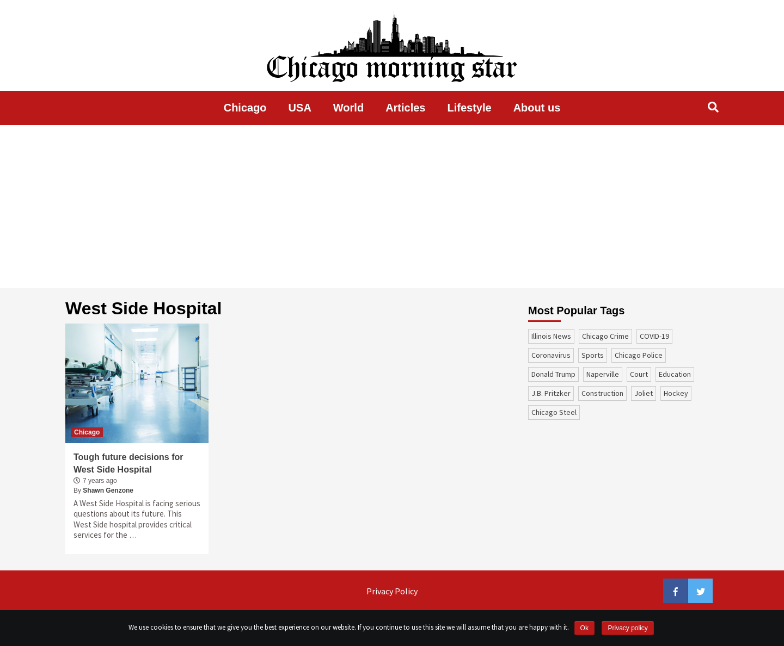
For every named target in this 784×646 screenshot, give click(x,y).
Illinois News (551, 336)
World (348, 108)
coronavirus (551, 355)
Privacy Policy (392, 591)
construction (602, 393)
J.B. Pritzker (551, 393)
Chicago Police (639, 355)
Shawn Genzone (108, 490)
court (639, 374)
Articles (405, 108)
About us (537, 108)
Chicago (245, 108)
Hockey (676, 393)
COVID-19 (654, 336)
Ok (584, 628)
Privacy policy (627, 628)
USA (300, 108)
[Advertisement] (392, 207)
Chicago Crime (605, 336)
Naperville (602, 374)
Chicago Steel (554, 412)
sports (592, 355)
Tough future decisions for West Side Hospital (128, 463)
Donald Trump (553, 374)
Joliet (643, 393)
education (675, 374)
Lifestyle (470, 108)
